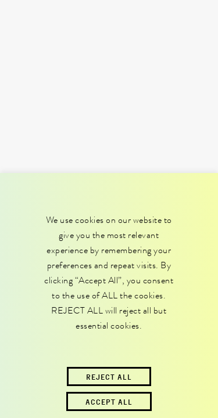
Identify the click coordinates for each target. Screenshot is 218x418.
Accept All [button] (109, 401)
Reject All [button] (109, 376)
